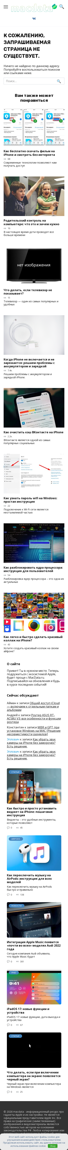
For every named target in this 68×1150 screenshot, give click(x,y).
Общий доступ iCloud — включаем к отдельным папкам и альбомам (33, 706)
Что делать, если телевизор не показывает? (28, 291)
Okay (53, 1145)
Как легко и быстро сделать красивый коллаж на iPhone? (33, 638)
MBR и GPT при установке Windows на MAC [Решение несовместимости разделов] (34, 730)
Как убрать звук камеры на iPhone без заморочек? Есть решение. (31, 742)
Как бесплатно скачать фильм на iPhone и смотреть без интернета (29, 153)
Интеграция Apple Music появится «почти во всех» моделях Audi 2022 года (34, 945)
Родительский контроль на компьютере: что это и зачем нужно (31, 222)
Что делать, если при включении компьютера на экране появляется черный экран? (34, 1075)
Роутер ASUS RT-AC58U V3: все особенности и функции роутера (34, 718)
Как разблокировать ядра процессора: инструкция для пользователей (33, 569)
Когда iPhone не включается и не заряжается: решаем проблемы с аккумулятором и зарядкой (29, 362)
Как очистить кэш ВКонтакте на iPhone (33, 432)
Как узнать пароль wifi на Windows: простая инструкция (30, 499)
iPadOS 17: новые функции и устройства (28, 1010)
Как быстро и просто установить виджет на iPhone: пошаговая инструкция (32, 811)
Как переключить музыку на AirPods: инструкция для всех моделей (29, 878)
